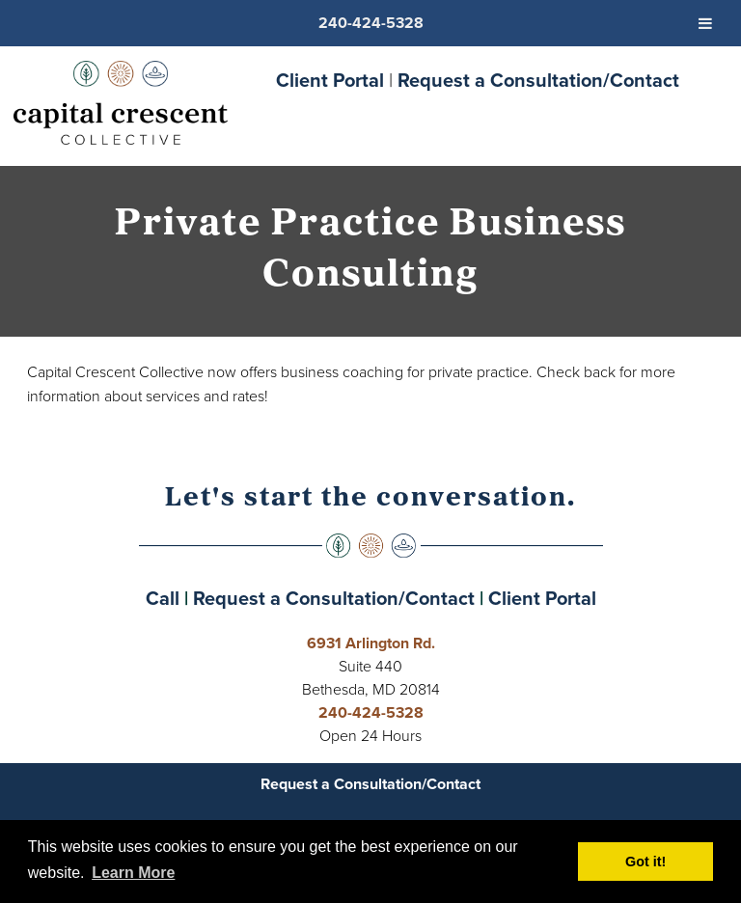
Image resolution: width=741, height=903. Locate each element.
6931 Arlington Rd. (371, 643)
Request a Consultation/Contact (538, 80)
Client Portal (330, 80)
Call (162, 598)
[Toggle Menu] (705, 23)
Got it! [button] (645, 861)
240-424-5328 (371, 712)
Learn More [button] (133, 872)
